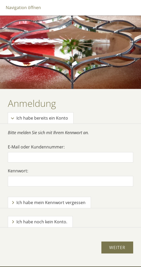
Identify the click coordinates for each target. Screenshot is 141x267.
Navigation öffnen (23, 7)
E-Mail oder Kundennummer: (36, 147)
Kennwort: (18, 171)
